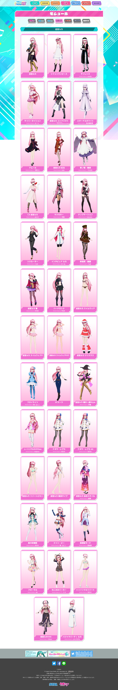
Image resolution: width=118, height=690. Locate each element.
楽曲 (65, 3)
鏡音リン (41, 20)
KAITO (78, 20)
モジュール (76, 3)
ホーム (35, 3)
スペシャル (86, 3)
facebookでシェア (59, 663)
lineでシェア (64, 663)
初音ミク (32, 20)
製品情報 (96, 3)
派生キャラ (87, 20)
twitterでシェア (54, 663)
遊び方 (55, 3)
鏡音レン (50, 20)
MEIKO (69, 20)
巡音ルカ (60, 20)
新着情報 (45, 3)
